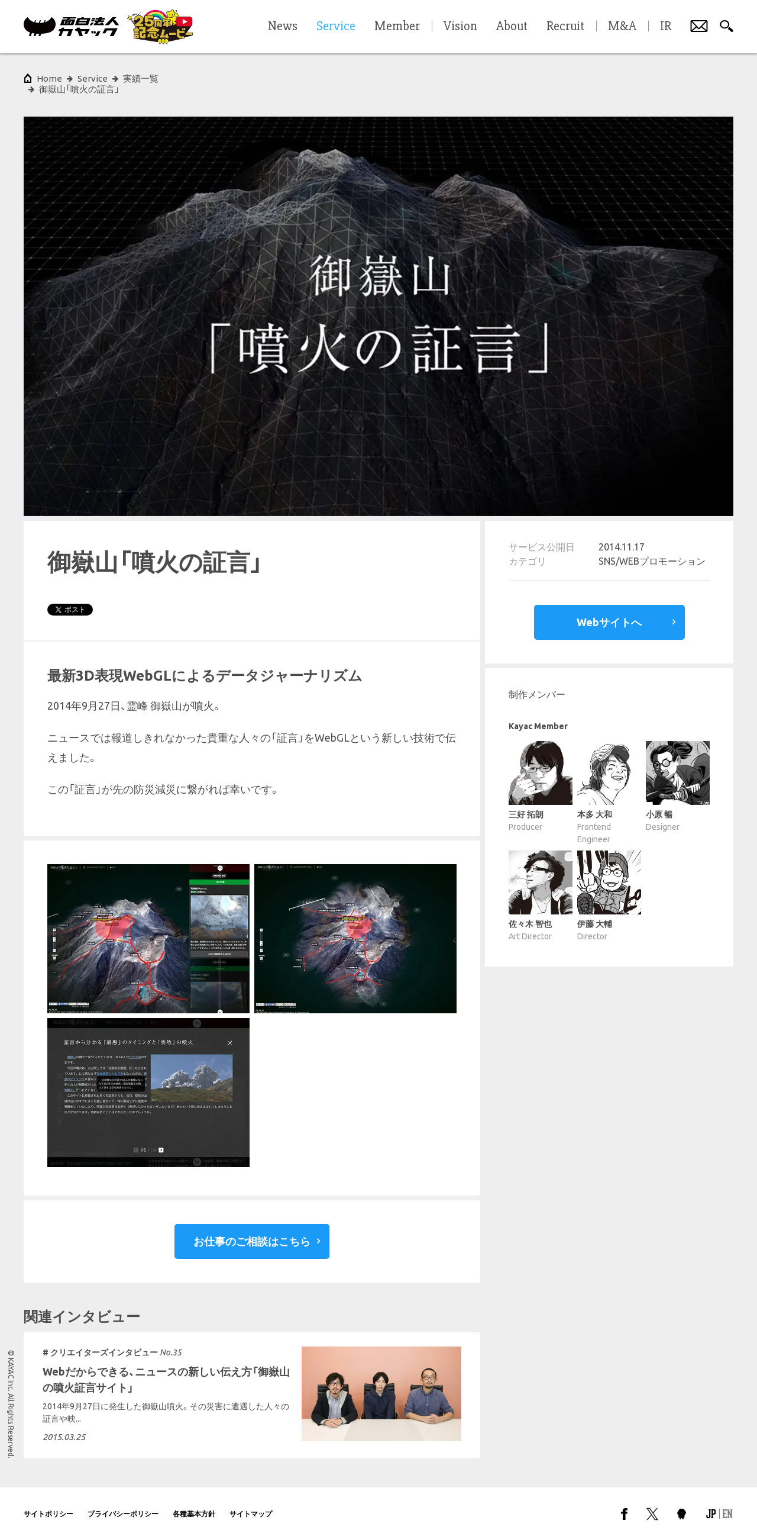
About (512, 27)
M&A (622, 27)
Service (92, 78)
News (282, 27)
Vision (460, 27)
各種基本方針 (194, 1503)
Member (397, 27)
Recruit (565, 27)
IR (665, 27)
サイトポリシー (48, 1503)
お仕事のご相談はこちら (251, 1230)
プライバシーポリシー (123, 1503)
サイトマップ (250, 1503)
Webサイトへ (609, 611)
